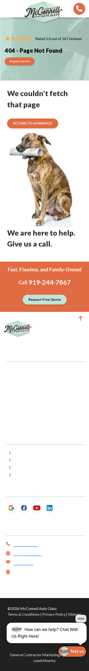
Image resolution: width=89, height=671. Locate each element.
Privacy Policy (54, 614)
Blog (20, 476)
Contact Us (23, 563)
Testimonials (27, 468)
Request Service (28, 554)
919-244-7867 (49, 282)
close (81, 636)
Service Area (27, 461)
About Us (24, 453)
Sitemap (74, 614)
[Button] (20, 61)
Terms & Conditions (24, 614)
